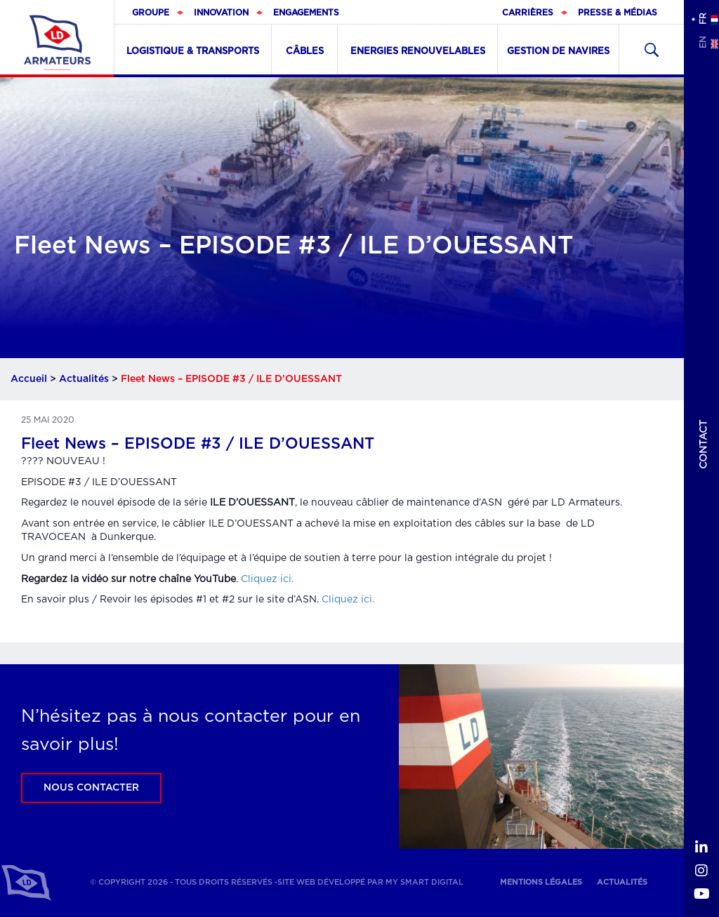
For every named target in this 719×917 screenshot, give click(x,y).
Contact (703, 444)
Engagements (306, 12)
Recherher (652, 49)
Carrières (527, 12)
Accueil (29, 379)
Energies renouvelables (417, 51)
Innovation (221, 12)
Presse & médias (617, 12)
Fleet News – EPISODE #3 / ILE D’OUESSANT (197, 443)
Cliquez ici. (267, 579)
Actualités (84, 379)
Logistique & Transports (192, 51)
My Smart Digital (424, 882)
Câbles (305, 51)
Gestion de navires (558, 51)
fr (702, 19)
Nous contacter (91, 788)
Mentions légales (541, 882)
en (702, 42)
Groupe (150, 12)
